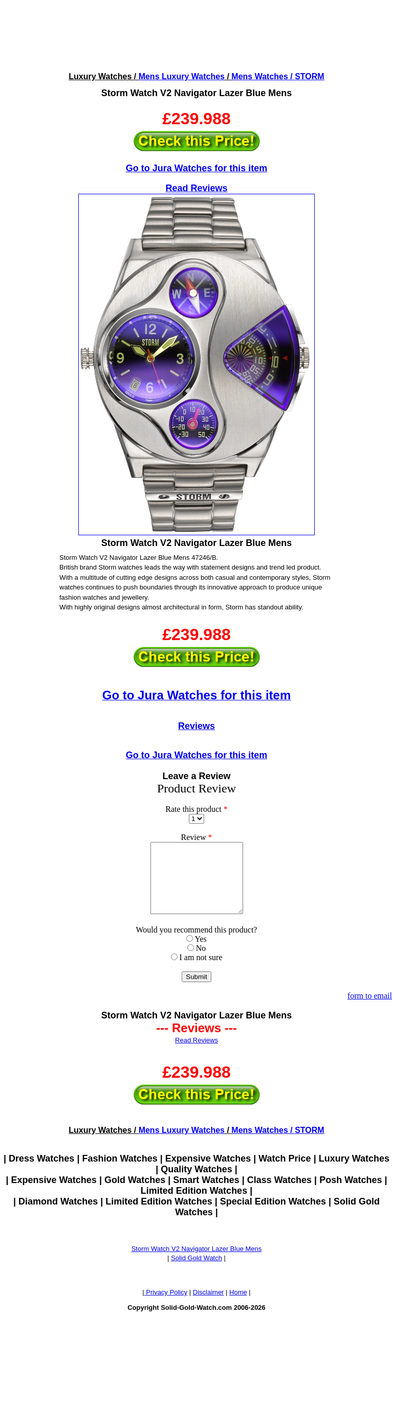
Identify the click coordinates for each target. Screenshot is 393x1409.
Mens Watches (259, 76)
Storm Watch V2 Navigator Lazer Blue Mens (197, 1262)
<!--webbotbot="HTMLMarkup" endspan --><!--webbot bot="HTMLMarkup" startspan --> (196, 35)
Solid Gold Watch (196, 1272)
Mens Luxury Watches (182, 76)
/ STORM (306, 76)
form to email (369, 1009)
